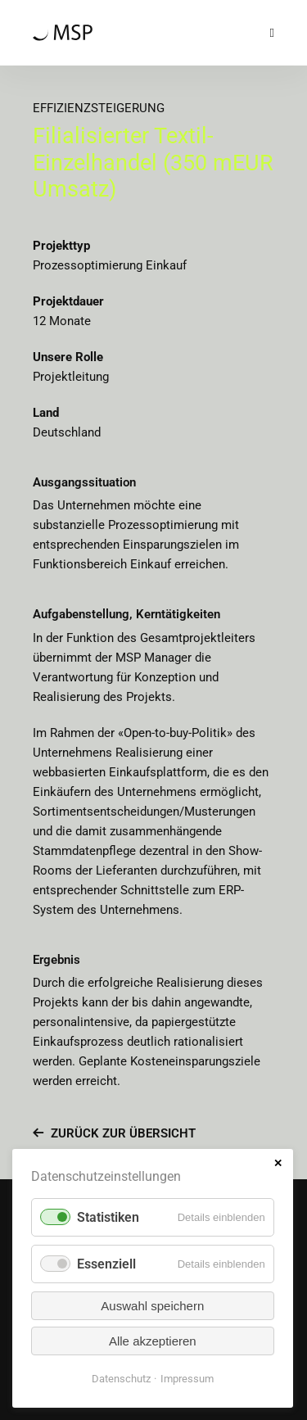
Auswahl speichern (152, 1306)
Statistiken (108, 1217)
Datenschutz (121, 1379)
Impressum (187, 1379)
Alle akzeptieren (152, 1341)
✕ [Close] (277, 1163)
